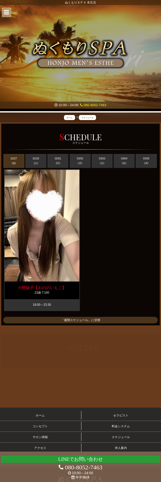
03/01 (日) (58, 161)
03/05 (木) (146, 161)
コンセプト (40, 426)
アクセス (40, 448)
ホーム (40, 415)
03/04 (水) (124, 161)
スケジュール (121, 437)
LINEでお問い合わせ (80, 459)
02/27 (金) (14, 161)
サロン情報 (40, 437)
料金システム (121, 426)
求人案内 (121, 448)
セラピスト (120, 415)
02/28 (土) (36, 161)
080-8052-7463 (93, 105)
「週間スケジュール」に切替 (80, 320)
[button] (6, 12)
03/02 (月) (80, 161)
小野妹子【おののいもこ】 (42, 288)
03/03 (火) (102, 161)
